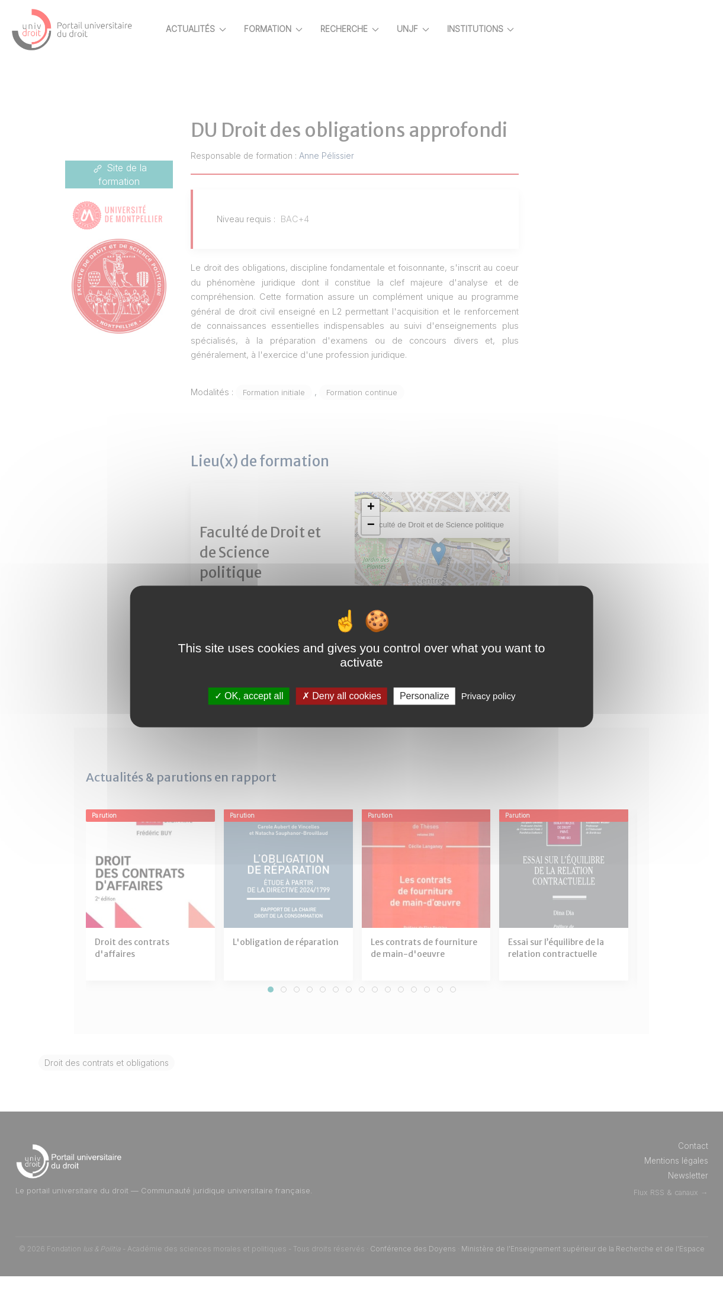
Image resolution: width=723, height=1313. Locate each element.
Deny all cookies (341, 696)
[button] (392, 545)
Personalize (424, 696)
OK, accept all (249, 696)
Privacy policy (488, 696)
